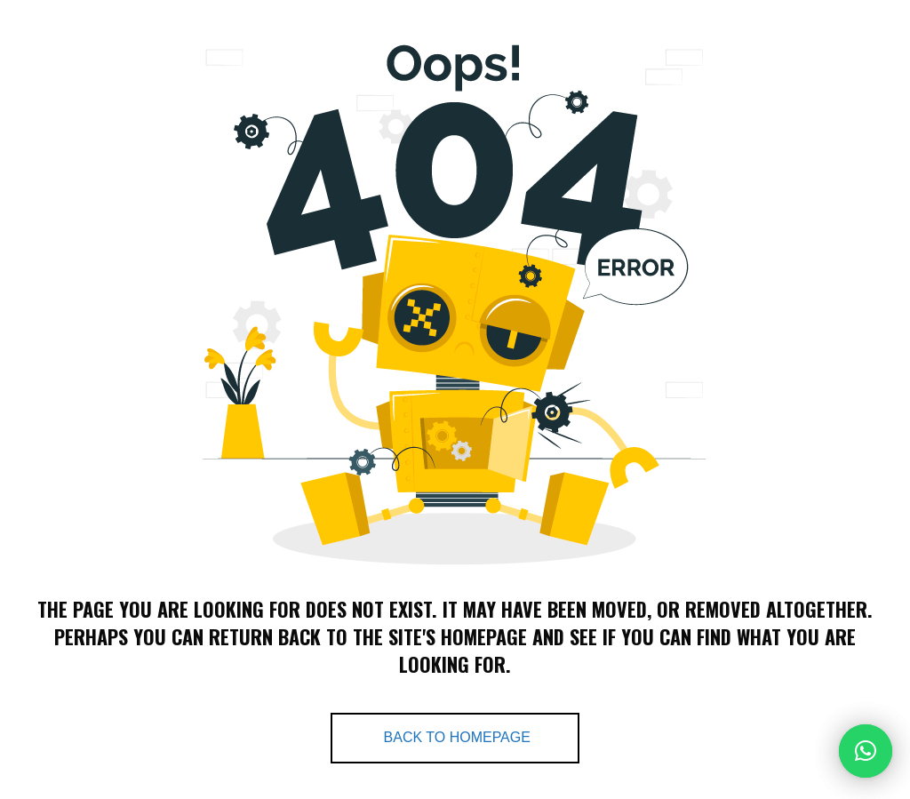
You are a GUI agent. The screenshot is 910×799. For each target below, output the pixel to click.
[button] (865, 751)
